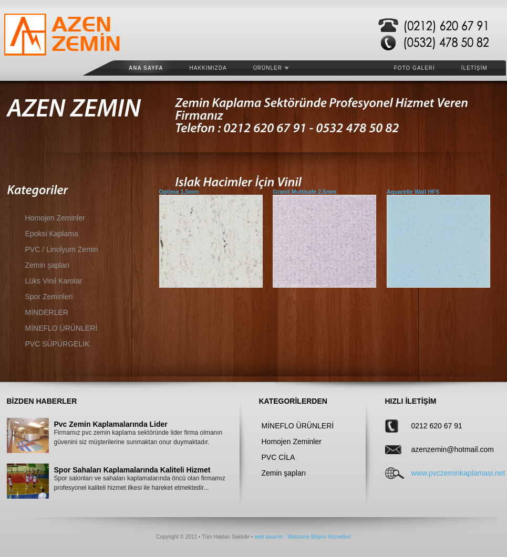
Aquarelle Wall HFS (413, 191)
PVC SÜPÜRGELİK (57, 344)
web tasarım (268, 537)
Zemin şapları (47, 265)
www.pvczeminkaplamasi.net (444, 473)
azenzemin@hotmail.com (444, 449)
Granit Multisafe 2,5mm (304, 191)
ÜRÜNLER (271, 68)
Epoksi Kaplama (51, 233)
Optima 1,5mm (179, 191)
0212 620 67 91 (436, 426)
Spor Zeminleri (49, 296)
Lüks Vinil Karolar (53, 281)
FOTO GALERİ (414, 68)
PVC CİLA (278, 457)
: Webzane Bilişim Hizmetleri (317, 537)
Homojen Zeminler (55, 218)
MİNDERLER (46, 312)
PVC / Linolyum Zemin (61, 249)
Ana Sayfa (146, 68)
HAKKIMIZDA (208, 68)
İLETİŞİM (474, 68)
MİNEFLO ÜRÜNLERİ (61, 328)
